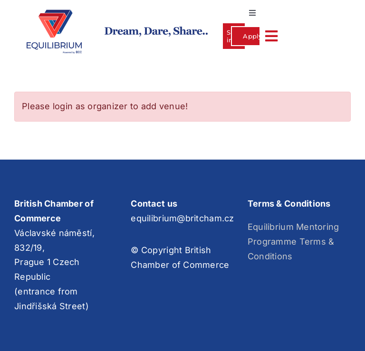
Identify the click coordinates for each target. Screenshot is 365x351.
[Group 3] (54, 14)
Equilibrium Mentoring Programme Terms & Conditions (293, 241)
